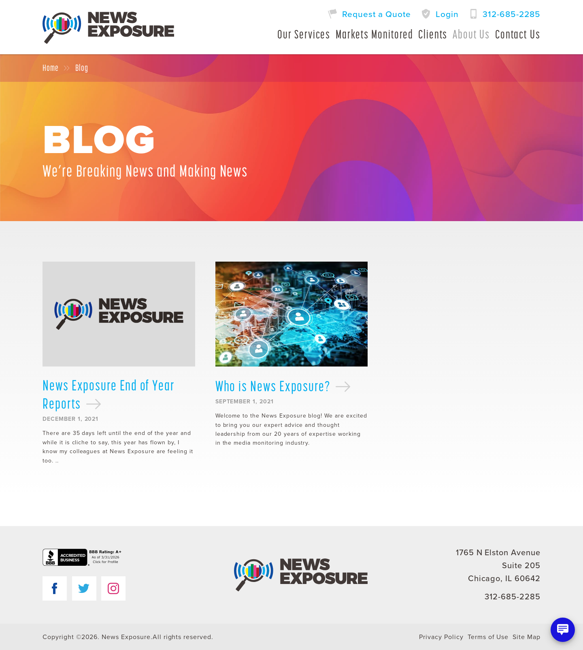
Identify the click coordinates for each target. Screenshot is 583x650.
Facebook (55, 588)
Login (447, 14)
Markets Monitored (374, 34)
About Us (471, 34)
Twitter (84, 588)
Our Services (303, 34)
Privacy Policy (441, 637)
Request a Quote (376, 14)
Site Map (526, 637)
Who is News (283, 386)
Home (51, 68)
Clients (432, 34)
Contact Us (517, 34)
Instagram (113, 588)
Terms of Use (488, 637)
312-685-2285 (511, 14)
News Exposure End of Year (109, 394)
